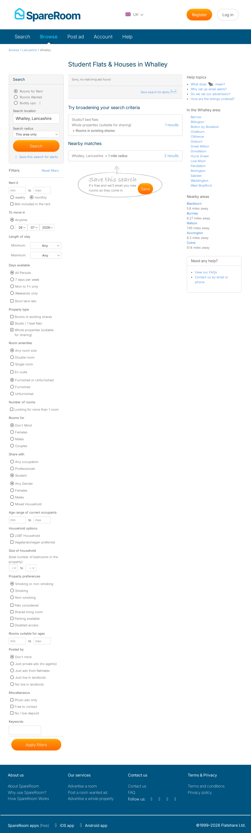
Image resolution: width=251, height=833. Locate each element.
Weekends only (26, 293)
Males (19, 439)
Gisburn (197, 141)
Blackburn (194, 203)
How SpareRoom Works (28, 798)
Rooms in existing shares (33, 317)
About (23, 786)
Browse (49, 37)
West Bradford (201, 185)
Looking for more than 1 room (36, 409)
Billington (197, 122)
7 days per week (27, 279)
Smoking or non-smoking (34, 584)
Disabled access (27, 625)
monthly (41, 197)
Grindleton (198, 151)
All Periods (23, 273)
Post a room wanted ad (87, 792)
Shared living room (29, 612)
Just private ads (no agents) (36, 664)
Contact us (137, 786)
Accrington (195, 233)
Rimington (198, 171)
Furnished (22, 387)
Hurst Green (200, 156)
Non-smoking (25, 597)
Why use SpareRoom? (27, 792)
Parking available (27, 618)
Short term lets (25, 301)
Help (127, 37)
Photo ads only (26, 700)
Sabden (196, 176)
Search (22, 37)
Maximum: (18, 255)
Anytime (21, 220)
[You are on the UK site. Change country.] (135, 14)
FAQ (131, 792)
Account (103, 37)
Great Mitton (200, 146)
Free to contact (26, 707)
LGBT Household (27, 536)
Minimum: (18, 245)
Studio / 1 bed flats (28, 323)
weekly (20, 197)
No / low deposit (27, 713)
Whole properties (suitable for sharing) (34, 332)
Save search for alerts (159, 92)
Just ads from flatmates (32, 671)
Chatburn (198, 132)
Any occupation (27, 462)
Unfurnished (24, 394)
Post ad (75, 37)
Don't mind (23, 657)
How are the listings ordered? (213, 99)
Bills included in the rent (32, 204)
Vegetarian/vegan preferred (35, 542)
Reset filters (50, 170)
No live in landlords (29, 684)
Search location (24, 111)
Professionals (25, 469)
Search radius (23, 128)
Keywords (16, 723)
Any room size (26, 350)
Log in (227, 14)
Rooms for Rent (31, 91)
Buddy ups (30, 103)
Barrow (196, 117)
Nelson (192, 223)
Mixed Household (28, 504)
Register (199, 14)
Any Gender (24, 483)
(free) (28, 825)
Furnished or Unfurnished (34, 380)
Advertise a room (82, 786)
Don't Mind (23, 425)
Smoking (21, 591)
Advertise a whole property (91, 798)
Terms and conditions (206, 786)
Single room (24, 364)
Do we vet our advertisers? (210, 94)
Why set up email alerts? (209, 89)
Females (21, 432)
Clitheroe (197, 136)
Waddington (200, 180)
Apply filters (36, 744)
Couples (21, 446)
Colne (191, 243)
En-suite (21, 372)
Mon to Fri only (26, 286)
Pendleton (198, 166)
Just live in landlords (30, 677)
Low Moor (198, 161)
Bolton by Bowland (205, 127)
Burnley (192, 213)
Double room (24, 357)
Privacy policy (200, 792)
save (145, 188)
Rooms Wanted (30, 97)
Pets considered (27, 605)
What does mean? (208, 84)
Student (21, 475)
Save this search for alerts (36, 157)
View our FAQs (206, 272)
